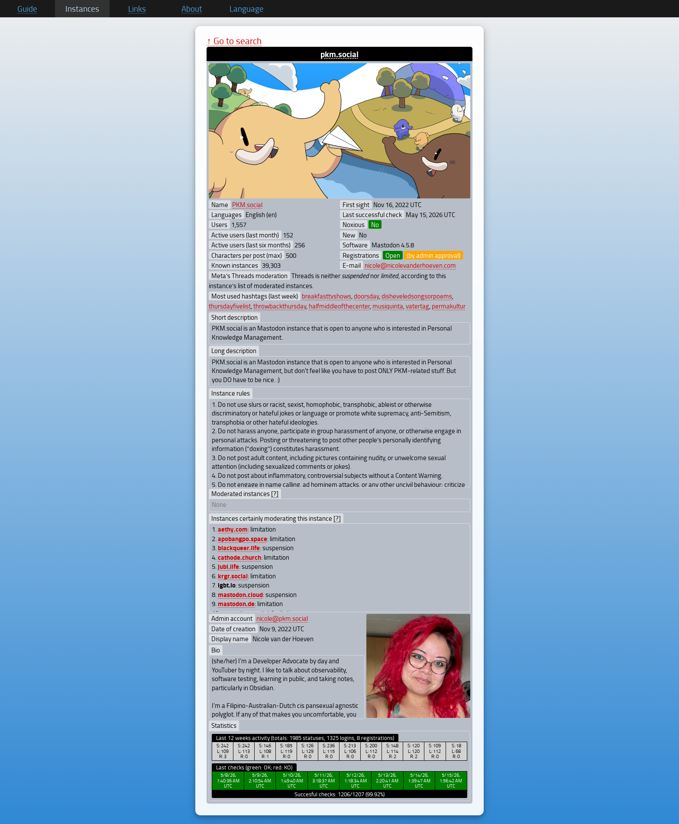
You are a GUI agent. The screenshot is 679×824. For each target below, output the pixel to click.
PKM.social (247, 204)
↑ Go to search (234, 40)
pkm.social (339, 54)
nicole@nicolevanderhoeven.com (410, 265)
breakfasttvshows (326, 296)
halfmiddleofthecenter (339, 306)
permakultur (449, 306)
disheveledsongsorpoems (417, 296)
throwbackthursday (279, 306)
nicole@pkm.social (282, 618)
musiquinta (387, 306)
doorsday (366, 296)
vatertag (417, 306)
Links (137, 8)
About (191, 8)
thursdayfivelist (230, 306)
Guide (27, 8)
